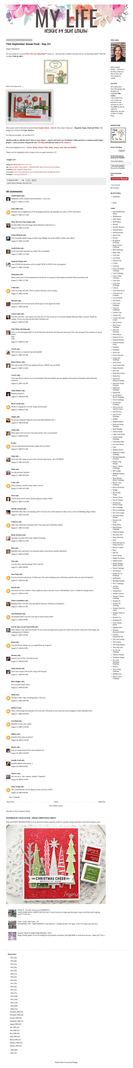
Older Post (101, 802)
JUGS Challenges (118, 400)
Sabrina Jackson (17, 509)
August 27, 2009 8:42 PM (19, 661)
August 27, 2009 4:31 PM (19, 593)
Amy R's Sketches (118, 227)
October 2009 (14, 1018)
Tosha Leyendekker (18, 600)
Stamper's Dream (118, 593)
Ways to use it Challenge (117, 677)
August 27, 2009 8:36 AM (19, 423)
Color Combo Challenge (117, 277)
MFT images (117, 471)
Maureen (14, 301)
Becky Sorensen (16, 535)
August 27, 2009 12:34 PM (20, 554)
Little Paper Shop (118, 442)
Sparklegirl (116, 197)
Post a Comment (14, 797)
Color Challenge (118, 273)
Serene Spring (117, 555)
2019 (12, 977)
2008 (12, 1050)
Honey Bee (116, 376)
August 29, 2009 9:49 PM (19, 793)
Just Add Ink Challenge (117, 403)
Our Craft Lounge (118, 513)
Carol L (13, 375)
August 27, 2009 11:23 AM (20, 501)
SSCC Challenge (118, 583)
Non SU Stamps (118, 500)
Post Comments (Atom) (22, 811)
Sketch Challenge (17, 183)
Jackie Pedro (15, 248)
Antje (13, 456)
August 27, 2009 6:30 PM (19, 620)
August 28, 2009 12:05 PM (20, 753)
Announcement (118, 230)
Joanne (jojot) (16, 196)
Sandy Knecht (16, 668)
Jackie (13, 430)
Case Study (116, 258)
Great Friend (117, 362)
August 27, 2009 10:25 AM (20, 462)
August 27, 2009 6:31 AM (19, 342)
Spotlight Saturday (119, 581)
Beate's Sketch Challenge (117, 246)
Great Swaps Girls (118, 365)
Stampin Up (116, 601)
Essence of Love (118, 337)
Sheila (13, 695)
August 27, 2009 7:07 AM (19, 355)
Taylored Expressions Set (118, 636)
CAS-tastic (116, 255)
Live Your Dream (118, 444)
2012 (12, 999)
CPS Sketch (116, 300)
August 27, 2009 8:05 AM (19, 396)
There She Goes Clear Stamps (21, 222)
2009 (12, 1009)
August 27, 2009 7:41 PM (19, 635)
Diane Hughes (16, 681)
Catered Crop (117, 260)
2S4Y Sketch (117, 219)
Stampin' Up (117, 617)
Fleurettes (116, 347)
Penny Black (117, 525)
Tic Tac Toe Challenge (116, 651)
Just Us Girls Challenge (117, 415)
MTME (115, 490)
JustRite (115, 419)
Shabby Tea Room (118, 558)
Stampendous (117, 591)
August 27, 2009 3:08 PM (19, 567)
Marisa (13, 747)
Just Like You (117, 412)
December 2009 (15, 1012)
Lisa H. (13, 349)
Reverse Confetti (118, 547)
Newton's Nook (118, 497)
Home (56, 802)
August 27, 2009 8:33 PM (19, 648)
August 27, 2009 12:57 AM (20, 254)
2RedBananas (117, 216)
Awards (115, 238)
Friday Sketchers (118, 355)
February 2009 (15, 1043)
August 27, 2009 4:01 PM (19, 580)
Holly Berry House (119, 373)
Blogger (75, 1062)
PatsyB (13, 587)
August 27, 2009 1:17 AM (19, 280)
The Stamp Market (119, 645)
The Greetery (117, 642)
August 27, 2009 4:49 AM (19, 307)
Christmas (116, 266)
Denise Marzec (16, 362)
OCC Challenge (118, 507)
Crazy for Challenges (116, 309)
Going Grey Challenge (116, 359)
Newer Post (10, 802)
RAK (114, 540)
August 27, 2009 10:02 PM (20, 701)
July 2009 (13, 1027)
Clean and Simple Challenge (118, 270)
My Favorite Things (117, 494)
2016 (12, 987)
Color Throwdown (119, 290)
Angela (13, 417)
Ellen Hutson (117, 334)
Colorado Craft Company (117, 294)
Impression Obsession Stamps (118, 380)
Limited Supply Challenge (118, 438)
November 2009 (15, 1015)
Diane (13, 642)
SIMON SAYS (117, 561)
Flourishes (116, 350)
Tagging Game (117, 627)
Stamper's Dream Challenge (118, 597)
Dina (13, 548)
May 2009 (13, 1033)
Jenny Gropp (15, 787)
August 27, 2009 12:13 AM (20, 202)
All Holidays (117, 222)
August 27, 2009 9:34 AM (19, 436)
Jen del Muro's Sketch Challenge (118, 396)
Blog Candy (116, 252)
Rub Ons (115, 553)
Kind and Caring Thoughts (118, 425)
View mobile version (56, 806)
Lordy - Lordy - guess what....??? (28, 921)
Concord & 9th (117, 298)
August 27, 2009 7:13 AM (19, 368)
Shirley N (14, 708)
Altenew (115, 224)
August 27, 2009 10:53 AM (20, 488)
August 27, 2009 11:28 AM (20, 515)
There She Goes (27, 183)
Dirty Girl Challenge (116, 331)
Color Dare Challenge (116, 284)
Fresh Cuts (116, 352)
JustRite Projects (118, 422)
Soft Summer (117, 571)
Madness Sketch (118, 450)
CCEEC (115, 263)
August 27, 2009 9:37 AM (19, 449)
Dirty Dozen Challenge (117, 326)
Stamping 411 (117, 620)
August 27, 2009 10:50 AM (20, 475)
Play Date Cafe (117, 535)
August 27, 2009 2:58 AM (19, 293)
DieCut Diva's (117, 322)
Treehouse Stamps (118, 657)
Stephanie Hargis (17, 261)
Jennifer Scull (16, 760)
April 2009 (13, 1036)
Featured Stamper (118, 340)
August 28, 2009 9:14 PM (19, 779)
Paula (13, 469)
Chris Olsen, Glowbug (18, 329)
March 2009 (14, 1040)
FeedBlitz (122, 168)
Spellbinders (117, 578)
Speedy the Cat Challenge (117, 574)
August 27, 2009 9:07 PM (19, 674)
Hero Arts (116, 371)
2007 (12, 1053)
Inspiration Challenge (116, 389)
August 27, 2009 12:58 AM (20, 267)
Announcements (118, 232)
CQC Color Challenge (116, 304)
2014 (12, 993)
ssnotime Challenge (116, 587)
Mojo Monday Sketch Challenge (118, 479)
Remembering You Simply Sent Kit (119, 544)
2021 (12, 971)
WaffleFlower (117, 674)
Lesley (13, 482)
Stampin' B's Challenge (117, 604)
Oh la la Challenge (119, 510)
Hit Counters (115, 188)
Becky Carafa (16, 404)
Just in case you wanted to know (118, 408)
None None (15, 574)
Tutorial (115, 666)
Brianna (14, 655)
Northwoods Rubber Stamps (118, 504)
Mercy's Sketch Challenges (118, 467)
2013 (12, 996)
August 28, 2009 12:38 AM (20, 740)
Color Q (115, 288)
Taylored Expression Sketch (119, 631)
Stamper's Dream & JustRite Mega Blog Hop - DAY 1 (35, 933)
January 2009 (14, 1046)
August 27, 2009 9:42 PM (19, 687)
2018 (12, 980)
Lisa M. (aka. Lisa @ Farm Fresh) (22, 627)
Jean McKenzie (16, 614)
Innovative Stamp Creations (118, 384)
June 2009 (13, 1030)
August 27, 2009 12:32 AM (20, 228)
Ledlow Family (118, 432)
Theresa (14, 773)
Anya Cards (116, 235)
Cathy (13, 287)
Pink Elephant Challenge (117, 528)
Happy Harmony (118, 368)
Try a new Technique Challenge (116, 662)
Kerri (13, 495)
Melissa (13, 734)
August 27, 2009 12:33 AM (20, 241)
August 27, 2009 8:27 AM (19, 410)
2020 (12, 974)
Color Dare (116, 281)
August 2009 (14, 1024)
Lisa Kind (14, 721)
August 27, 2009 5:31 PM (19, 606)
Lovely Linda (15, 314)
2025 (12, 958)
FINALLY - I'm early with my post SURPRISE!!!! (34, 910)
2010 (12, 1006)
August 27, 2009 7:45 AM (19, 383)
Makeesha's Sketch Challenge (119, 453)
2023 (12, 964)
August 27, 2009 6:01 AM (19, 322)
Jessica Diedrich (16, 235)
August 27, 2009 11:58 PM (20, 727)
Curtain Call (117, 315)
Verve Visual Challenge (117, 670)
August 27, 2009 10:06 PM (20, 714)
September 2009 (15, 1021)
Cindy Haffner (16, 390)
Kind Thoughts (117, 429)
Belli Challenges (118, 250)
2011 (12, 1003)
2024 (12, 961)
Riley (114, 550)
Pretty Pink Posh (118, 537)
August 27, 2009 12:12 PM (20, 541)
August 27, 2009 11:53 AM (20, 528)
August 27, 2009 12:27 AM (20, 215)
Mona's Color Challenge (117, 484)
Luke (114, 447)
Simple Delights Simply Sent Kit (118, 564)
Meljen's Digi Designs (117, 463)
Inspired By (116, 392)
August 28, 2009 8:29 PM (19, 766)
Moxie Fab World (118, 487)
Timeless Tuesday (118, 655)
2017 (12, 983)
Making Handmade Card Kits (119, 458)
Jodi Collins (15, 209)
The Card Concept (118, 639)
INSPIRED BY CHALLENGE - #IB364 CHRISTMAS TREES (31, 818)
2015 (12, 990)
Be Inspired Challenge (116, 241)
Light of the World (119, 434)
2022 (12, 967)
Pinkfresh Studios (118, 532)
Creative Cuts (117, 312)
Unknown (14, 522)
